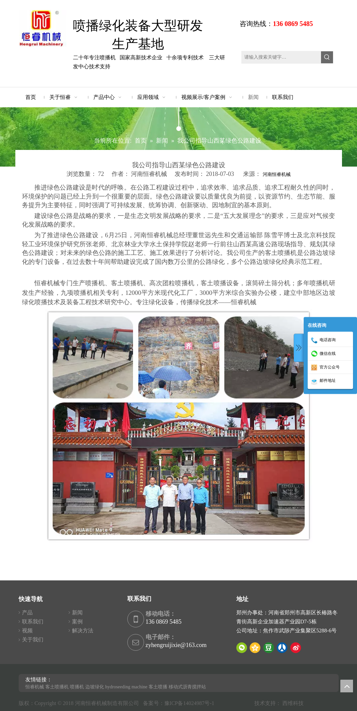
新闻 (77, 612)
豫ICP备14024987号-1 (190, 703)
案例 (77, 621)
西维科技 (293, 703)
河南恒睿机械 (277, 174)
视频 (27, 630)
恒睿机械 (34, 686)
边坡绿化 (94, 686)
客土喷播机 (57, 686)
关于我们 (32, 639)
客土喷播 (158, 686)
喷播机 (77, 686)
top (346, 686)
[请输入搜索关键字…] (281, 57)
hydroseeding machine (126, 686)
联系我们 (32, 621)
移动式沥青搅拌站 (187, 686)
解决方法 (82, 630)
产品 (27, 612)
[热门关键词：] (327, 57)
